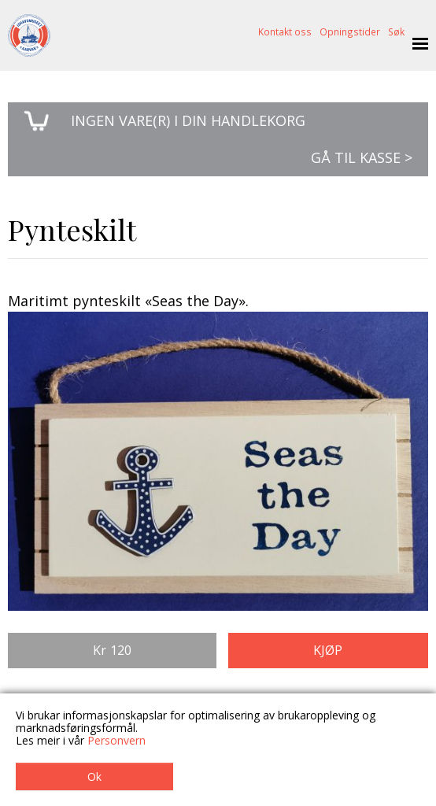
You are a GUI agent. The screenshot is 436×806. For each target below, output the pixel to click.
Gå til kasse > (361, 157)
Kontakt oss (285, 31)
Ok (94, 776)
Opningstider (350, 31)
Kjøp (327, 650)
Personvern (116, 740)
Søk (396, 31)
